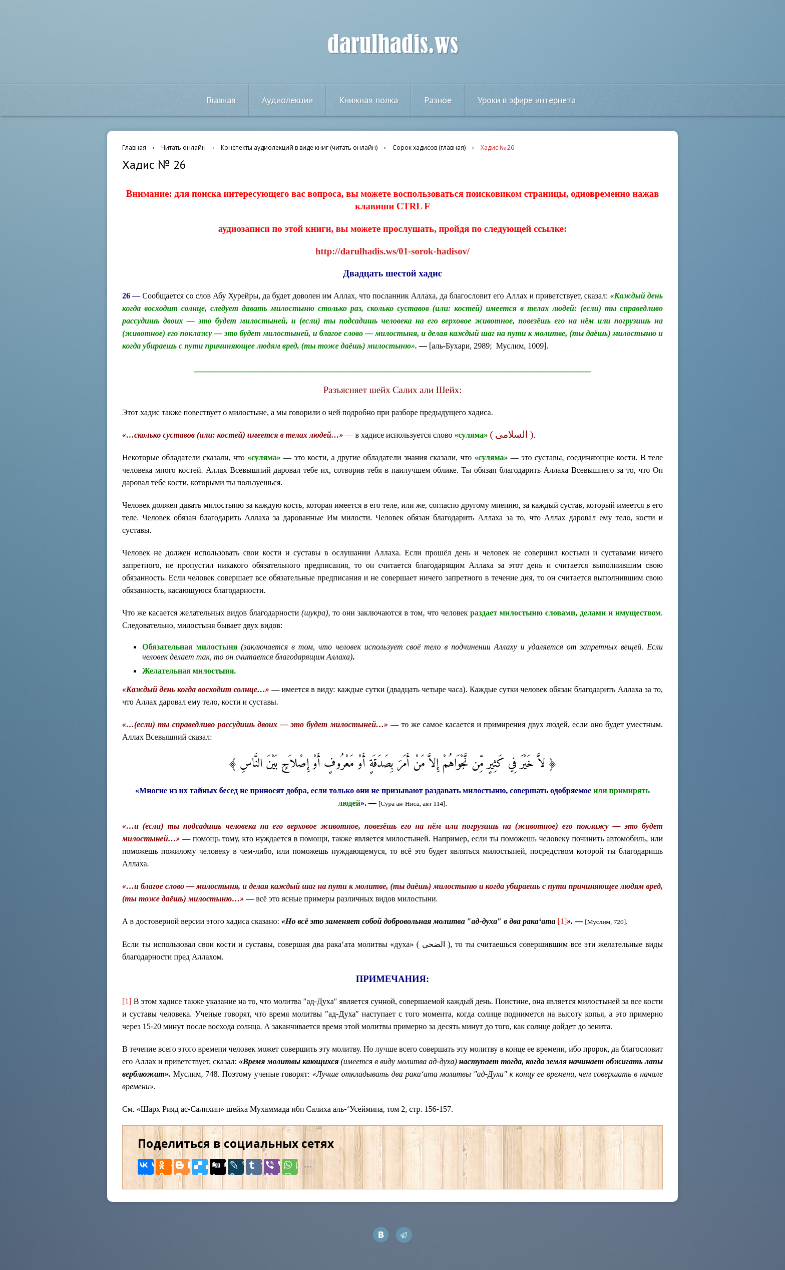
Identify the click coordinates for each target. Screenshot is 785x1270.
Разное (438, 100)
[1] (562, 921)
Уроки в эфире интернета (527, 100)
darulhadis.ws (392, 44)
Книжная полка (368, 100)
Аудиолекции (287, 100)
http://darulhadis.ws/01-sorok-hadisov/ (392, 251)
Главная (221, 100)
